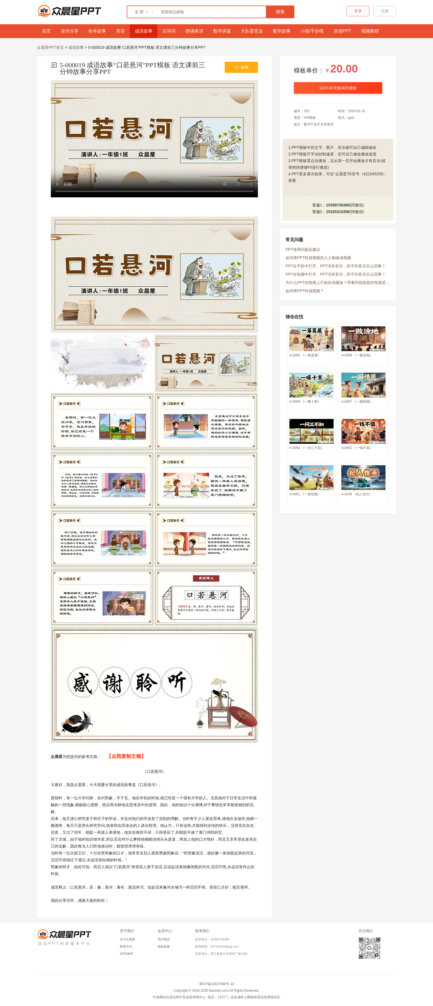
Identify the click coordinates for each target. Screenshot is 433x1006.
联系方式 (126, 946)
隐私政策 (164, 946)
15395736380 (338, 205)
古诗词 (169, 31)
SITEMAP (126, 953)
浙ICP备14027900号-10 (216, 984)
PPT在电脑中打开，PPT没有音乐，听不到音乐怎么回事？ (336, 274)
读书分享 (69, 31)
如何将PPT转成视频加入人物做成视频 (318, 257)
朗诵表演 (194, 31)
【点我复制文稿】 (126, 756)
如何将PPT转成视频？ (305, 291)
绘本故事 (97, 31)
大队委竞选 (252, 31)
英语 (120, 31)
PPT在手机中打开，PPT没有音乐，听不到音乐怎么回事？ (336, 266)
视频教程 (370, 31)
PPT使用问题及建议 (303, 249)
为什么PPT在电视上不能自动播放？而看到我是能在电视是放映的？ (343, 282)
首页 (46, 31)
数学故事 (282, 31)
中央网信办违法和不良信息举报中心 (180, 997)
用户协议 (164, 939)
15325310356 (338, 211)
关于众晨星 (127, 939)
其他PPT (342, 31)
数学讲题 (222, 31)
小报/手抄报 (312, 31)
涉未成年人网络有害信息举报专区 (255, 997)
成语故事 (143, 31)
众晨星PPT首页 (50, 47)
